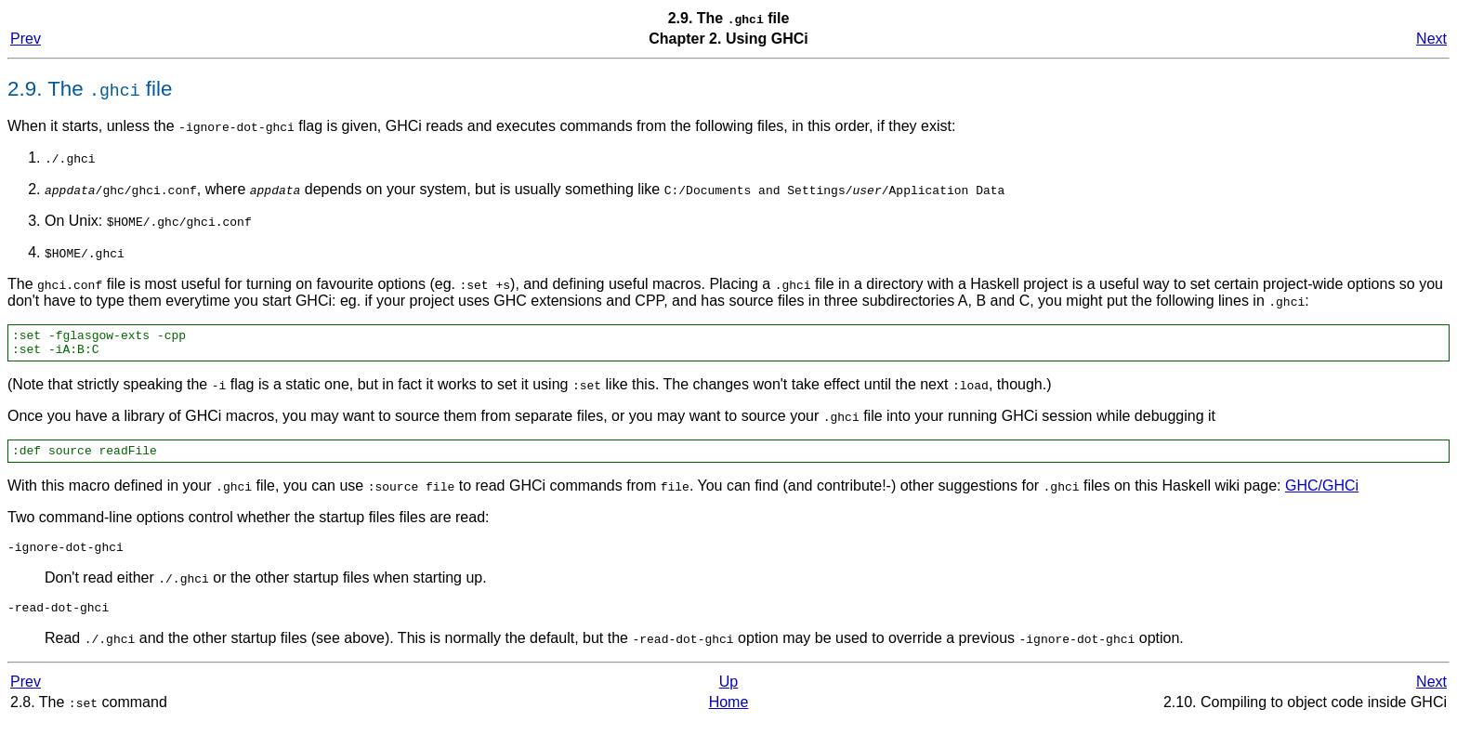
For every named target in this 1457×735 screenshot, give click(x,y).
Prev (25, 38)
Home (729, 716)
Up (728, 695)
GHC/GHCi (1322, 494)
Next (1431, 38)
